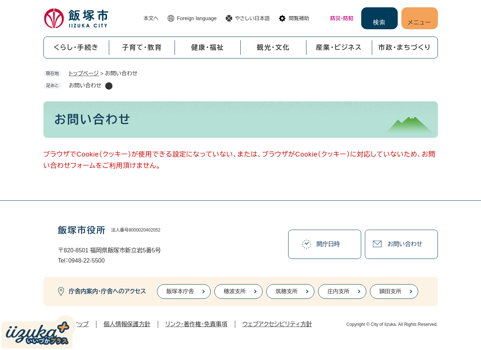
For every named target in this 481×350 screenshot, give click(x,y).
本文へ (151, 18)
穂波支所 (235, 291)
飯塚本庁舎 (180, 291)
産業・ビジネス (339, 47)
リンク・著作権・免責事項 (196, 324)
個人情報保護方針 (127, 324)
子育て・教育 (142, 47)
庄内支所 (339, 291)
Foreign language (197, 18)
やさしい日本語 (252, 18)
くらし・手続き (76, 47)
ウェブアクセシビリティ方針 (277, 324)
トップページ (84, 73)
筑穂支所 (287, 291)
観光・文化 (273, 47)
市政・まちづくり (404, 47)
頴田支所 (390, 291)
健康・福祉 (207, 47)
